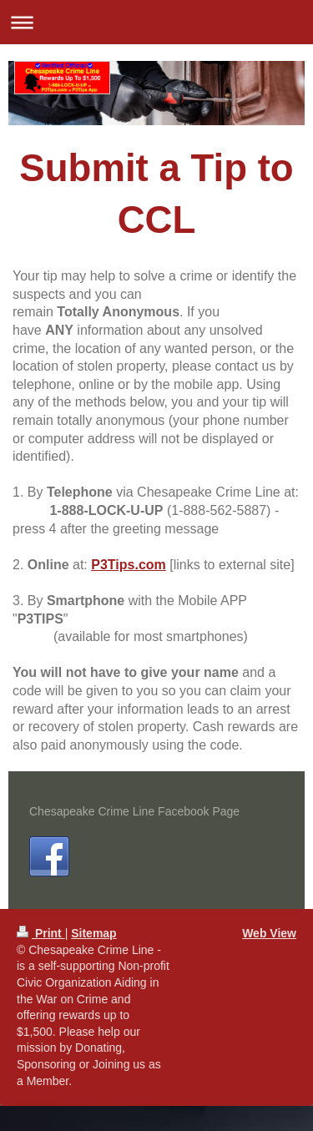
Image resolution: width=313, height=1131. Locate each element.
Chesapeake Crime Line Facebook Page (134, 811)
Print (41, 933)
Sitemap (93, 933)
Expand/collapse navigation (156, 22)
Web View (269, 933)
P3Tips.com (128, 565)
